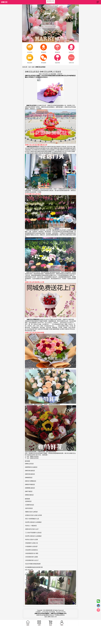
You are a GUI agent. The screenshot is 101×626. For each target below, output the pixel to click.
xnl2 (29, 569)
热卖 (50, 623)
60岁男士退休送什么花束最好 (33, 522)
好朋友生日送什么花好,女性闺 (33, 515)
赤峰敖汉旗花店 (29, 495)
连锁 (33, 67)
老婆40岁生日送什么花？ (32, 529)
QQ (98, 606)
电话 (61, 623)
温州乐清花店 (29, 508)
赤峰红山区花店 (34, 456)
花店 (29, 67)
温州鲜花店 (28, 501)
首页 (27, 623)
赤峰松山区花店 (34, 458)
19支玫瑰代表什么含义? (31, 560)
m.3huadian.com (46, 74)
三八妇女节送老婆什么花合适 (33, 532)
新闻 (49, 616)
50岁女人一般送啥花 (31, 525)
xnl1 (26, 569)
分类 (39, 623)
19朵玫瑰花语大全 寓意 (31, 553)
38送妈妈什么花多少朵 (31, 543)
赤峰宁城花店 (28, 491)
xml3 (31, 569)
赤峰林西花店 (28, 477)
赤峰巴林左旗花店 (30, 470)
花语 (52, 616)
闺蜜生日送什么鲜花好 (31, 511)
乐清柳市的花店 (29, 505)
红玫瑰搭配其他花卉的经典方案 (34, 567)
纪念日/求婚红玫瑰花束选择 (33, 563)
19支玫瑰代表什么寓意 (31, 557)
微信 (98, 601)
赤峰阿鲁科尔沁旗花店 (31, 467)
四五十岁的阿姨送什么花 (32, 518)
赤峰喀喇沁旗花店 (30, 488)
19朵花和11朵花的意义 (31, 550)
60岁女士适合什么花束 (31, 539)
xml (56, 616)
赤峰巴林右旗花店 (30, 474)
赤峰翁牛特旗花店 (30, 484)
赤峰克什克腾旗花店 (30, 481)
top (98, 610)
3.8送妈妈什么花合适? (31, 546)
